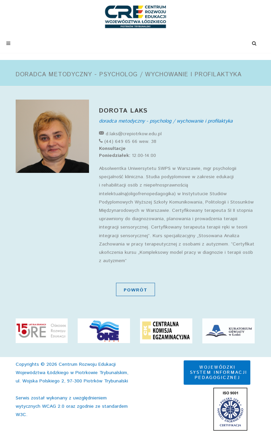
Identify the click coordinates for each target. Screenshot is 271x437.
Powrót (135, 290)
